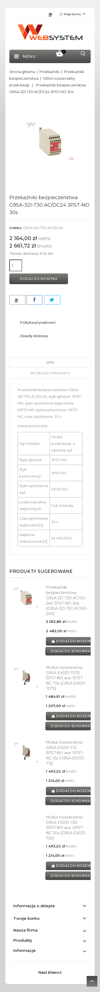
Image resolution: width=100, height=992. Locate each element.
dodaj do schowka (70, 651)
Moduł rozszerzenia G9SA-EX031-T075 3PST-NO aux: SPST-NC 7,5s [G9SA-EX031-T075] (66, 678)
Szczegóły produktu (50, 373)
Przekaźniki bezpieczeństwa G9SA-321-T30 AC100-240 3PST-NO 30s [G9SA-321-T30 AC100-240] (67, 600)
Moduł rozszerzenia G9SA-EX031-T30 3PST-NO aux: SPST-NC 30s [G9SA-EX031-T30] (66, 828)
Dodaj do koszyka (38, 279)
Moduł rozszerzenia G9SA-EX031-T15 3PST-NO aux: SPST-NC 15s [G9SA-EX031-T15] (65, 753)
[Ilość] (15, 265)
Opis (50, 362)
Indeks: (15, 228)
